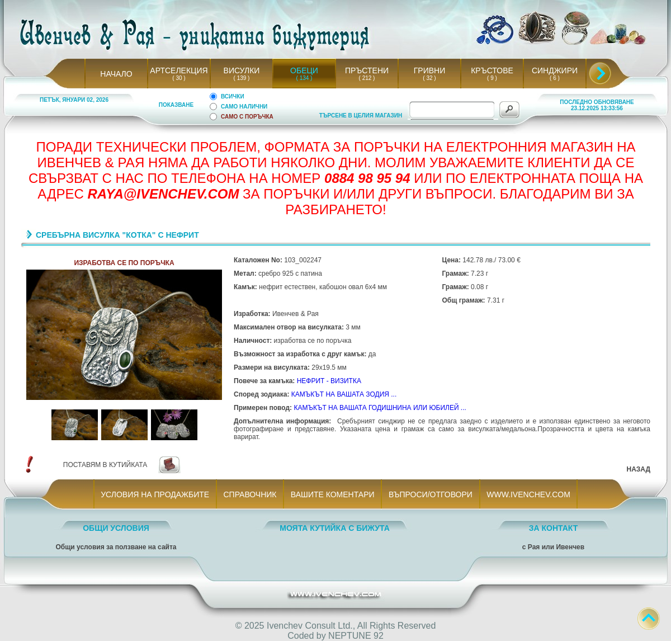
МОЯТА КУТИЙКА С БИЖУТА (335, 528)
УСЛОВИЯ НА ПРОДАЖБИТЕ (155, 494)
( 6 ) (554, 78)
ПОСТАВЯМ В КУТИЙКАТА (105, 465)
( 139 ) (241, 78)
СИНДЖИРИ (555, 70)
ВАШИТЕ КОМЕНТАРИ (332, 494)
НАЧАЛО (116, 73)
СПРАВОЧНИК (250, 494)
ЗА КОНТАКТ (553, 528)
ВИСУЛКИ (242, 70)
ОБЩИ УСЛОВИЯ (116, 528)
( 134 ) (304, 78)
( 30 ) (179, 78)
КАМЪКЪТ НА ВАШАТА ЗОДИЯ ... (344, 394)
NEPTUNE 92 (356, 635)
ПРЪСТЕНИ (367, 70)
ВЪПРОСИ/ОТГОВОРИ (430, 494)
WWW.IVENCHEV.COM (528, 494)
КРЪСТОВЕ (492, 70)
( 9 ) (492, 78)
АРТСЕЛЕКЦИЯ (178, 70)
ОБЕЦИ (304, 70)
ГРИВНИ (430, 70)
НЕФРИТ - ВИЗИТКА (329, 381)
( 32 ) (429, 78)
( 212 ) (367, 78)
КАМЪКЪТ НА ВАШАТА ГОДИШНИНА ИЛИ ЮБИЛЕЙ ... (380, 408)
